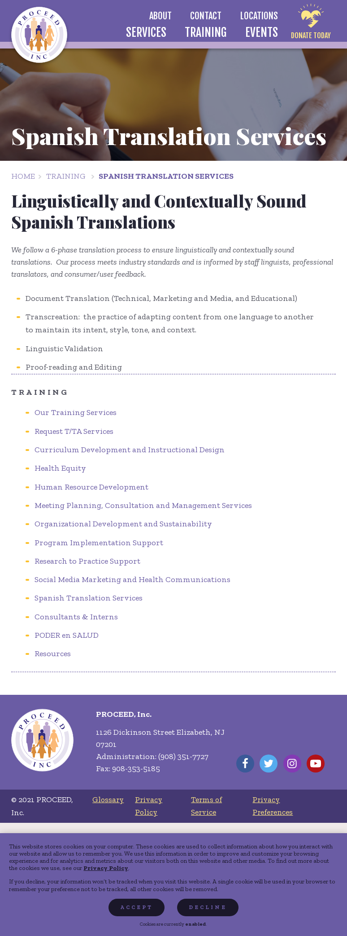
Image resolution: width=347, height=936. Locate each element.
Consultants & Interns (76, 617)
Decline (208, 907)
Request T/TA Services (74, 431)
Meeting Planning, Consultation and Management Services (143, 505)
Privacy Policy (105, 867)
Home (23, 176)
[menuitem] (160, 16)
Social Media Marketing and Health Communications (132, 579)
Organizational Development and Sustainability (123, 524)
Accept (136, 907)
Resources (53, 653)
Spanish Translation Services (166, 176)
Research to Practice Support (87, 561)
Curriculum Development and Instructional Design (130, 450)
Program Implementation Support (99, 542)
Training (66, 176)
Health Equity (60, 468)
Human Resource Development (91, 487)
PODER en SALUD (67, 635)
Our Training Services (76, 412)
